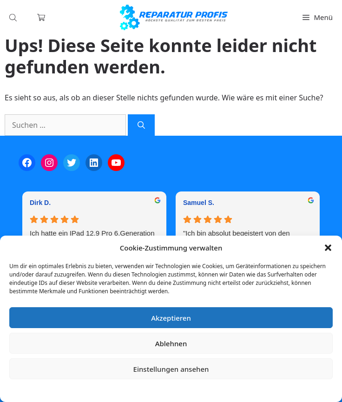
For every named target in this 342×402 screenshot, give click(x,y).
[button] (328, 247)
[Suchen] (141, 125)
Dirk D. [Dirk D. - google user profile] (40, 202)
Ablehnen (171, 343)
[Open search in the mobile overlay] (14, 17)
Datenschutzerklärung (178, 390)
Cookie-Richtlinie (122, 390)
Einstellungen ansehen (171, 369)
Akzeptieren (171, 318)
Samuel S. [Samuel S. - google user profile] (198, 202)
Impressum (226, 390)
